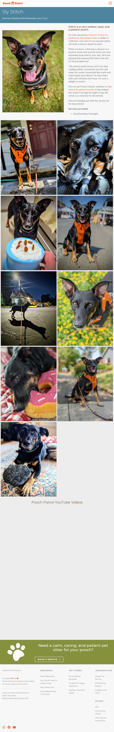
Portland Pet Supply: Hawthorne (77, 684)
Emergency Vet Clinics (101, 691)
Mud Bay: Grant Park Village (77, 691)
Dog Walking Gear (47, 676)
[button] (3, 727)
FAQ (96, 707)
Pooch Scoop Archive (100, 712)
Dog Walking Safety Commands (48, 692)
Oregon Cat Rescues (99, 677)
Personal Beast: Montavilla (75, 677)
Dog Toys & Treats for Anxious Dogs (48, 681)
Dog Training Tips (47, 687)
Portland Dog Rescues (100, 684)
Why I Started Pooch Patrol (100, 719)
